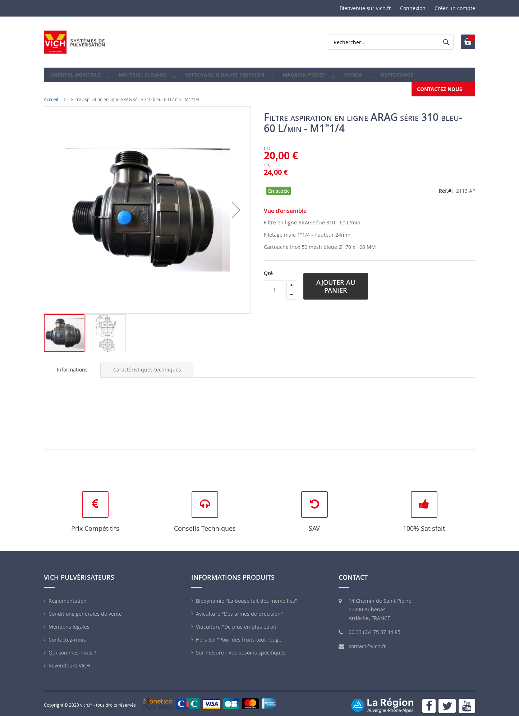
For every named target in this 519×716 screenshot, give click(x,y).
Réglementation (68, 595)
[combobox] (391, 42)
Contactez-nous (67, 634)
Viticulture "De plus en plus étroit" (237, 621)
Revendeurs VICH (69, 660)
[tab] (72, 365)
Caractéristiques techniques (147, 364)
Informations (72, 364)
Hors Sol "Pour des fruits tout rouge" (240, 634)
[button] (236, 205)
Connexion (413, 8)
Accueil (51, 94)
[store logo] (74, 42)
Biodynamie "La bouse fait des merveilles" (246, 595)
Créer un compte (455, 8)
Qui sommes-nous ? (72, 647)
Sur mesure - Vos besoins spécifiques (241, 647)
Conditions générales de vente (85, 608)
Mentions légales (69, 621)
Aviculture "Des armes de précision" (239, 608)
